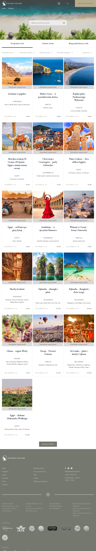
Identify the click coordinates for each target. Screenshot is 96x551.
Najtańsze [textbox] (86, 52)
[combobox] (9, 52)
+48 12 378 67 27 (71, 474)
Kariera (35, 478)
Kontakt (5, 484)
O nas (4, 481)
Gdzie (4, 468)
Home (4, 8)
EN (68, 3)
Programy (5, 471)
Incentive (5, 478)
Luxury (4, 475)
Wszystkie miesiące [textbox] (26, 52)
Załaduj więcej (48, 444)
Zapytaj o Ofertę (85, 3)
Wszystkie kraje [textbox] (7, 52)
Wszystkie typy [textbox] (45, 52)
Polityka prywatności (40, 481)
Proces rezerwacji (39, 471)
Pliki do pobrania (38, 468)
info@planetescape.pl (72, 471)
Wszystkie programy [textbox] (64, 52)
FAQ (35, 475)
